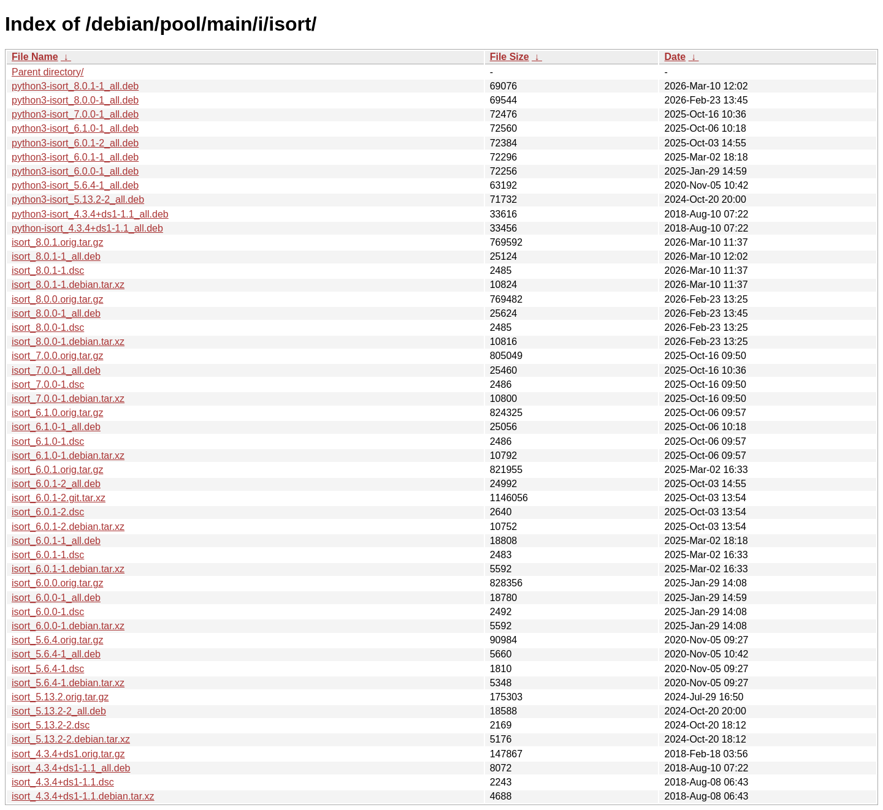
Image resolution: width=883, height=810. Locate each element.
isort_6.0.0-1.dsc (48, 612)
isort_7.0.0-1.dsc (48, 384)
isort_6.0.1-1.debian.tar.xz (68, 569)
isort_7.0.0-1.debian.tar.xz (68, 398)
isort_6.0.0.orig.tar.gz (57, 583)
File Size (509, 56)
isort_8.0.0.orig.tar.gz (57, 299)
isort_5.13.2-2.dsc (51, 725)
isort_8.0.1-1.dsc (48, 270)
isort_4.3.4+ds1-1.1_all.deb (71, 768)
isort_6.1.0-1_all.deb (56, 427)
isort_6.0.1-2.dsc (48, 512)
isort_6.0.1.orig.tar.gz (57, 469)
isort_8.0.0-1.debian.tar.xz (68, 341)
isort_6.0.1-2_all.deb (56, 484)
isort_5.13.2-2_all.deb (59, 711)
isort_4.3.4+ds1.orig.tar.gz (68, 754)
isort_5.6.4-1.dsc (48, 669)
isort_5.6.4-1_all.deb (56, 654)
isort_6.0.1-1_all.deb (56, 541)
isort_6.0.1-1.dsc (48, 555)
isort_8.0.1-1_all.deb (56, 256)
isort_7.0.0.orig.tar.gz (57, 355)
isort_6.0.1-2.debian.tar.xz (68, 526)
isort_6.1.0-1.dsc (48, 441)
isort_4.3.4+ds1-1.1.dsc (63, 782)
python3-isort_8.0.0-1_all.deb (75, 100)
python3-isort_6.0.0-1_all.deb (75, 171)
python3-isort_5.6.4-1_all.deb (75, 185)
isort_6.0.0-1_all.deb (56, 597)
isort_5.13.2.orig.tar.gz (60, 697)
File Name (35, 56)
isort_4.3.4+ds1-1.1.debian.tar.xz (83, 796)
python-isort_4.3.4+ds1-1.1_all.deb (87, 228)
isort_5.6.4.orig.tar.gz (57, 640)
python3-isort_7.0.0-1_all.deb (75, 114)
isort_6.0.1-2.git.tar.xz (58, 498)
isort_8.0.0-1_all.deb (56, 313)
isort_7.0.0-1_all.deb (56, 370)
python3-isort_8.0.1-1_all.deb (75, 86)
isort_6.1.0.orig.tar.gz (57, 412)
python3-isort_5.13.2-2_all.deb (78, 199)
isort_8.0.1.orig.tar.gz (57, 242)
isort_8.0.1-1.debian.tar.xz (68, 284)
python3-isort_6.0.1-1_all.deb (75, 157)
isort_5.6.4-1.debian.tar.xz (68, 683)
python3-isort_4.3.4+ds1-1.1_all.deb (90, 214)
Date (675, 56)
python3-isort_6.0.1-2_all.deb (75, 143)
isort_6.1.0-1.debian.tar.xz (68, 455)
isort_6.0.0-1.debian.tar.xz (68, 626)
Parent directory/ (47, 72)
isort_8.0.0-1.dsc (48, 327)
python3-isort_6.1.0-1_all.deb (75, 128)
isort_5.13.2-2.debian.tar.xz (71, 739)
